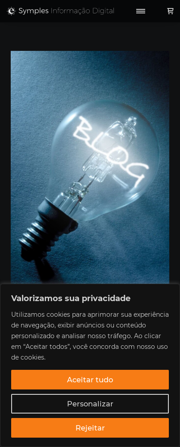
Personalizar (90, 403)
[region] (90, 365)
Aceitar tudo (90, 379)
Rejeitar (90, 427)
